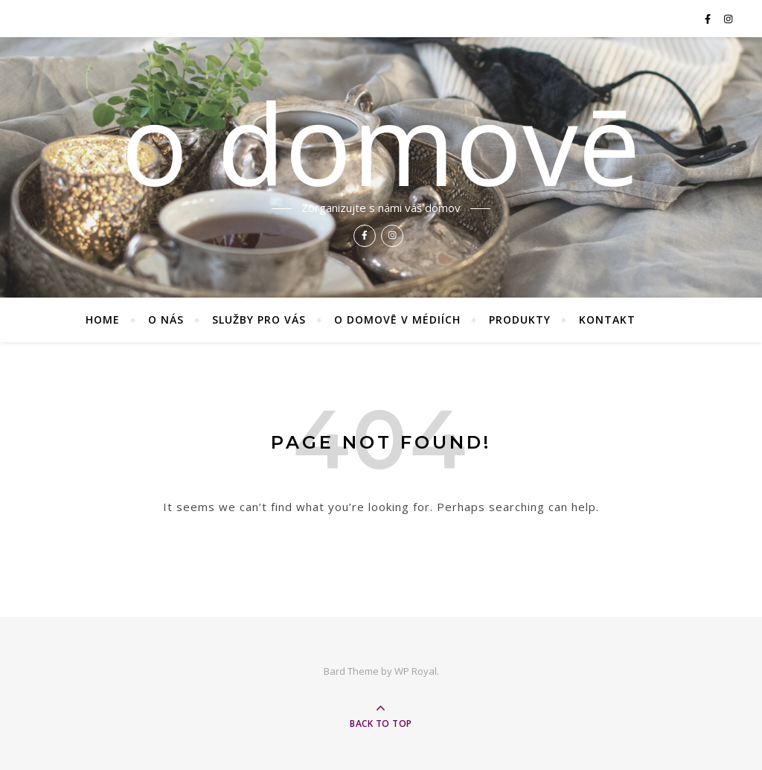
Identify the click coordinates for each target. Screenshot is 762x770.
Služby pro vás (259, 319)
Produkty (520, 319)
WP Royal (415, 671)
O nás (166, 319)
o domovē (381, 143)
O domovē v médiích (397, 319)
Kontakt (607, 319)
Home (103, 319)
